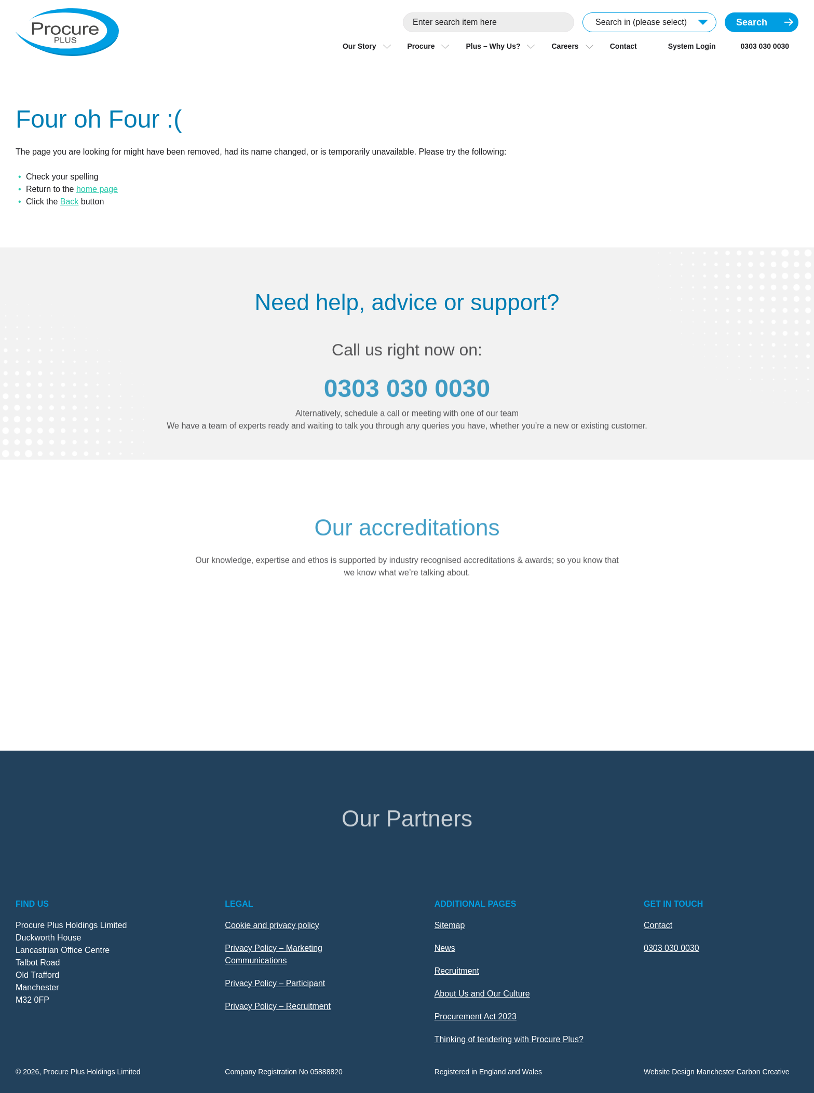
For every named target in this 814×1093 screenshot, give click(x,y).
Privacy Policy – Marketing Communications (273, 954)
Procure (421, 46)
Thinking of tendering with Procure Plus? (509, 1039)
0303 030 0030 (765, 46)
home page (97, 189)
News (445, 948)
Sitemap (450, 925)
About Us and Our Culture (482, 993)
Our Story (359, 46)
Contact (623, 46)
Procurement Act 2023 (476, 1016)
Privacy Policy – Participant (275, 983)
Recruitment (457, 970)
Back (69, 201)
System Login (692, 46)
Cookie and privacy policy (272, 925)
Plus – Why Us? (493, 46)
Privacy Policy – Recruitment (278, 1006)
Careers (564, 46)
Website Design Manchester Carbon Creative (717, 1072)
